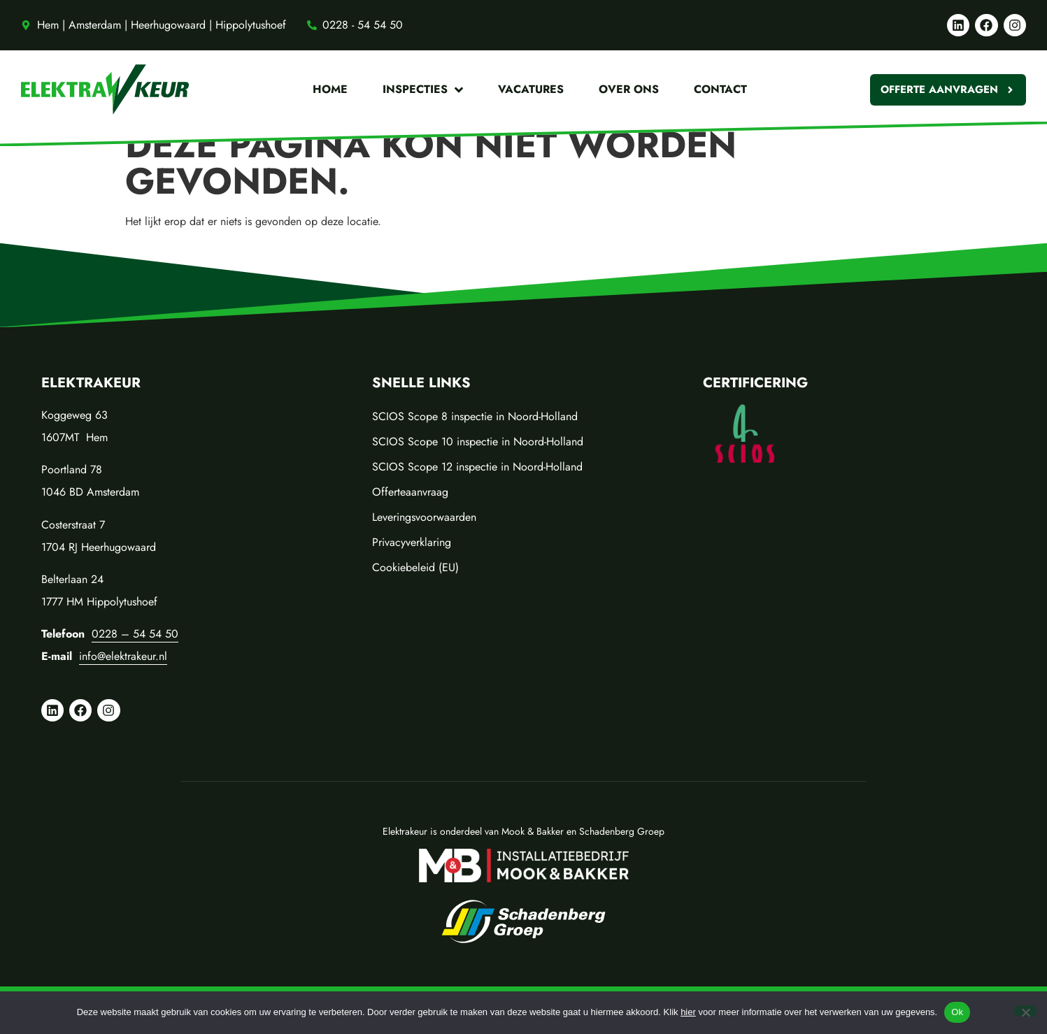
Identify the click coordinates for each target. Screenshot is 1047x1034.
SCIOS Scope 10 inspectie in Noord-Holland (477, 441)
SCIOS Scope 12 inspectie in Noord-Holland (477, 467)
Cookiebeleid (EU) (415, 567)
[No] (1025, 1011)
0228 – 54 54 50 (135, 634)
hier (688, 1012)
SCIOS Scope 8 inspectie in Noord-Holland (475, 416)
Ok (957, 1012)
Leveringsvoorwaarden (424, 517)
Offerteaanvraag (410, 492)
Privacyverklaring (411, 542)
